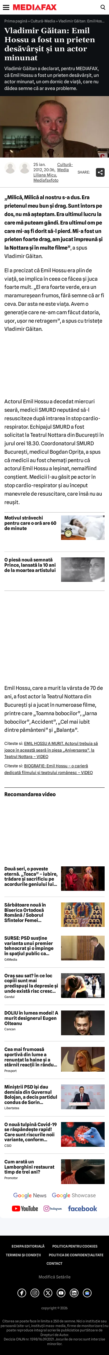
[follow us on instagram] (53, 1209)
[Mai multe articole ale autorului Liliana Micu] (10, 168)
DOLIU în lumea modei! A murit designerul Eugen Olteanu (31, 1018)
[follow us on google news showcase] (74, 1196)
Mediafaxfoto (45, 180)
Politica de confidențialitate (76, 1255)
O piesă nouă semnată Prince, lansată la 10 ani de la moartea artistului (30, 565)
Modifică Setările (55, 1277)
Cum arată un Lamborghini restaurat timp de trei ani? (29, 1167)
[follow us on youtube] (25, 1209)
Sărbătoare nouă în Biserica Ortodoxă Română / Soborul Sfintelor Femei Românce (25, 912)
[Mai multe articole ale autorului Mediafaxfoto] (25, 168)
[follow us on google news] (30, 1196)
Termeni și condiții (23, 1255)
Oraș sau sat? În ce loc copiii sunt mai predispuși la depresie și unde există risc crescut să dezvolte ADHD (31, 983)
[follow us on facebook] (82, 1209)
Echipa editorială (28, 1246)
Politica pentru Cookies (74, 1246)
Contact (54, 1264)
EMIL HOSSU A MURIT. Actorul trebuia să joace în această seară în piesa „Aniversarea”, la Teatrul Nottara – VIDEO (51, 750)
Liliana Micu (44, 175)
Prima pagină (15, 21)
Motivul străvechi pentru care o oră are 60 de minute (30, 523)
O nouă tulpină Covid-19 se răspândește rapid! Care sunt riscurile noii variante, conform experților (30, 1132)
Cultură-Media (43, 21)
